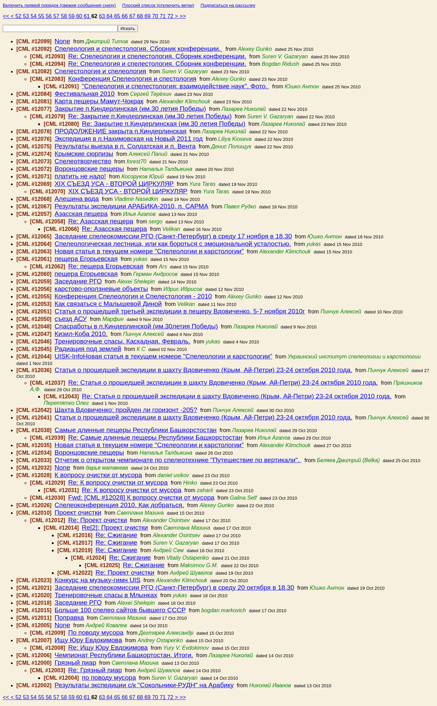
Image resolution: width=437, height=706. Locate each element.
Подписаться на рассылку (227, 5)
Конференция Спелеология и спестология (132, 78)
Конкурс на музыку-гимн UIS (98, 580)
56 (49, 16)
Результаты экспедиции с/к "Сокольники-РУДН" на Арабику (144, 685)
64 (110, 16)
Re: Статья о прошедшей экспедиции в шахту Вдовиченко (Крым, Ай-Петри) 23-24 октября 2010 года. (223, 382)
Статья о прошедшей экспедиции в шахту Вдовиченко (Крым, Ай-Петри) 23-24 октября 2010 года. (203, 369)
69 (148, 16)
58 (64, 16)
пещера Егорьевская (86, 258)
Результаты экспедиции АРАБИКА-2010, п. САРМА (132, 206)
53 (26, 16)
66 (125, 16)
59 (72, 16)
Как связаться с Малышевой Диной (108, 303)
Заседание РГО (78, 281)
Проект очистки (78, 512)
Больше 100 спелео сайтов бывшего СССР (120, 610)
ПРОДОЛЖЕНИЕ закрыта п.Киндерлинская (120, 131)
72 (171, 16)
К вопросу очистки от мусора (98, 475)
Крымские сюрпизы (84, 153)
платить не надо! (80, 176)
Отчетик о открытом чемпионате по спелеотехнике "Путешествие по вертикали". (178, 460)
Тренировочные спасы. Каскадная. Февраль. (123, 341)
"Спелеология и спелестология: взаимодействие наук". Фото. (175, 86)
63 (103, 16)
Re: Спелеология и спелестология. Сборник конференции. (157, 56)
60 (80, 16)
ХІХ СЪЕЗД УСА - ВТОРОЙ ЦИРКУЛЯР (114, 183)
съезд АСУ (71, 318)
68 (140, 16)
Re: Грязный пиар (95, 670)
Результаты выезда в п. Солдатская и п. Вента (125, 146)
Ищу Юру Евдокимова (88, 640)
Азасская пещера (81, 213)
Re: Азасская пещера (100, 221)
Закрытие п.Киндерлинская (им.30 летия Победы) (130, 108)
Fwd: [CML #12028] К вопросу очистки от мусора (141, 497)
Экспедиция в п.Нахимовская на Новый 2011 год (129, 138)
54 (34, 16)
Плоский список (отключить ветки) (158, 5)
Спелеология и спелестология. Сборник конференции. (139, 48)
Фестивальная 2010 (85, 93)
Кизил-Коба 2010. (81, 333)
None (62, 41)
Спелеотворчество (83, 161)
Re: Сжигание (116, 535)
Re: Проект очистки (97, 520)
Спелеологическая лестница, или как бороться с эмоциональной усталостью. (173, 243)
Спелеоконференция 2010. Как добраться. (119, 505)
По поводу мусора (96, 632)
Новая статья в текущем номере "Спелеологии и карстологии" (149, 251)
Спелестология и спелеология (100, 71)
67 (133, 16)
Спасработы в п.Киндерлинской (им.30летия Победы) (136, 326)
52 (19, 16)
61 (87, 16)
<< (7, 16)
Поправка (69, 617)
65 (118, 16)
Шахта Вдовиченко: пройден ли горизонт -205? (126, 409)
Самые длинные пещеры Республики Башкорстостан (136, 429)
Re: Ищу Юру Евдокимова (108, 647)
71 (163, 16)
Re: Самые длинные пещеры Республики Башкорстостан (155, 437)
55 (42, 16)
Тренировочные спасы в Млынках (106, 595)
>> (183, 16)
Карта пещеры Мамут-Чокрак (99, 101)
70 (155, 16)
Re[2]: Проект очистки (115, 527)
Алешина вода (77, 198)
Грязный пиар (75, 662)
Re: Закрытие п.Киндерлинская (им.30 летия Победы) (150, 116)
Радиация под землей (88, 348)
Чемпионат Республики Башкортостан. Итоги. (124, 655)
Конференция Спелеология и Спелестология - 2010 (133, 296)
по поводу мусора (109, 677)
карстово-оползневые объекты (101, 288)
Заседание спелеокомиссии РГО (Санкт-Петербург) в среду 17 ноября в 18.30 (173, 236)
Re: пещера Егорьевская (105, 266)
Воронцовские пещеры (89, 168)
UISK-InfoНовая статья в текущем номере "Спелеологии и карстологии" (163, 356)
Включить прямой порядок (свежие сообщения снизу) (59, 5)
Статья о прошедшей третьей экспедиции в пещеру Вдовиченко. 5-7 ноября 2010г (180, 311)
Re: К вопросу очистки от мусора (118, 482)
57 (57, 16)
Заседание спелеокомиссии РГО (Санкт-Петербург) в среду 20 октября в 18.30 (174, 587)
